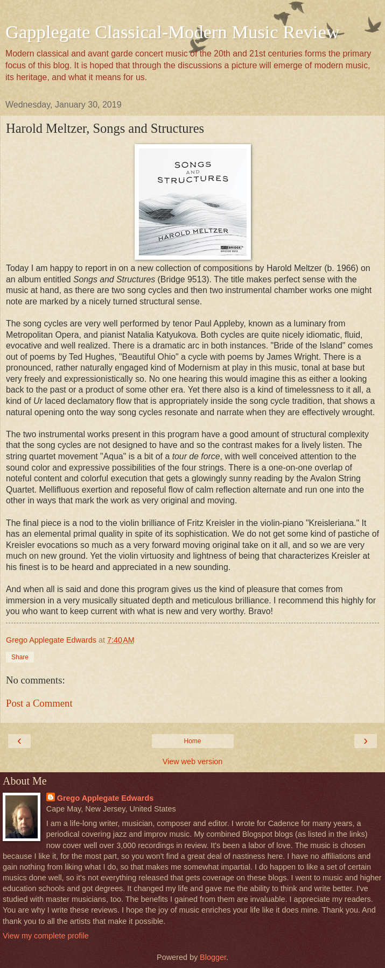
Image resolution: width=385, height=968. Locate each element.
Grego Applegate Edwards (105, 798)
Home (192, 741)
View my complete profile (46, 935)
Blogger (213, 957)
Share (20, 657)
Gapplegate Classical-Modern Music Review (172, 32)
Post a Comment (39, 703)
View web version (193, 761)
